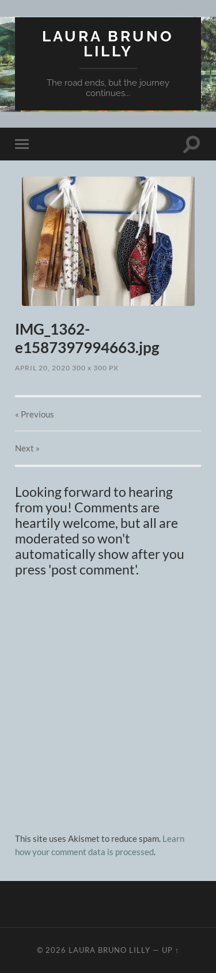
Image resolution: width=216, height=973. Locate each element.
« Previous (34, 414)
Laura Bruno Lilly (108, 43)
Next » (27, 448)
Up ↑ (170, 950)
